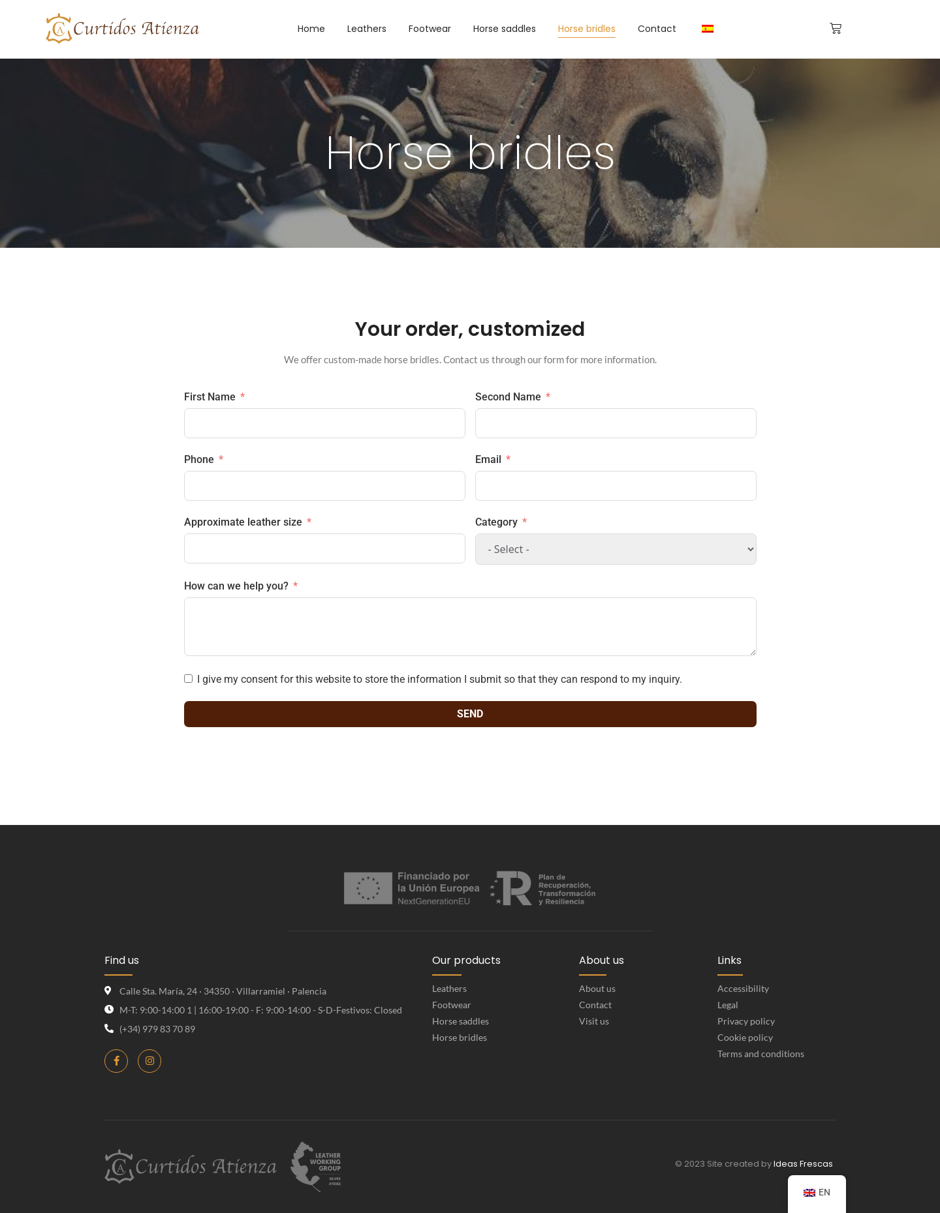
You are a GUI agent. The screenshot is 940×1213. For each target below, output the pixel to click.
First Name (210, 397)
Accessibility (743, 988)
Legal (727, 1004)
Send (470, 714)
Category (496, 522)
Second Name (508, 397)
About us (597, 988)
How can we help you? (236, 586)
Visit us (594, 1020)
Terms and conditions (760, 1053)
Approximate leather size (243, 522)
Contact (595, 1004)
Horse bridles (459, 1037)
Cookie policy (745, 1037)
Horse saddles (460, 1020)
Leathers (449, 988)
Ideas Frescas (803, 1164)
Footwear (451, 1004)
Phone (199, 459)
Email (488, 459)
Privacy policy (746, 1020)
